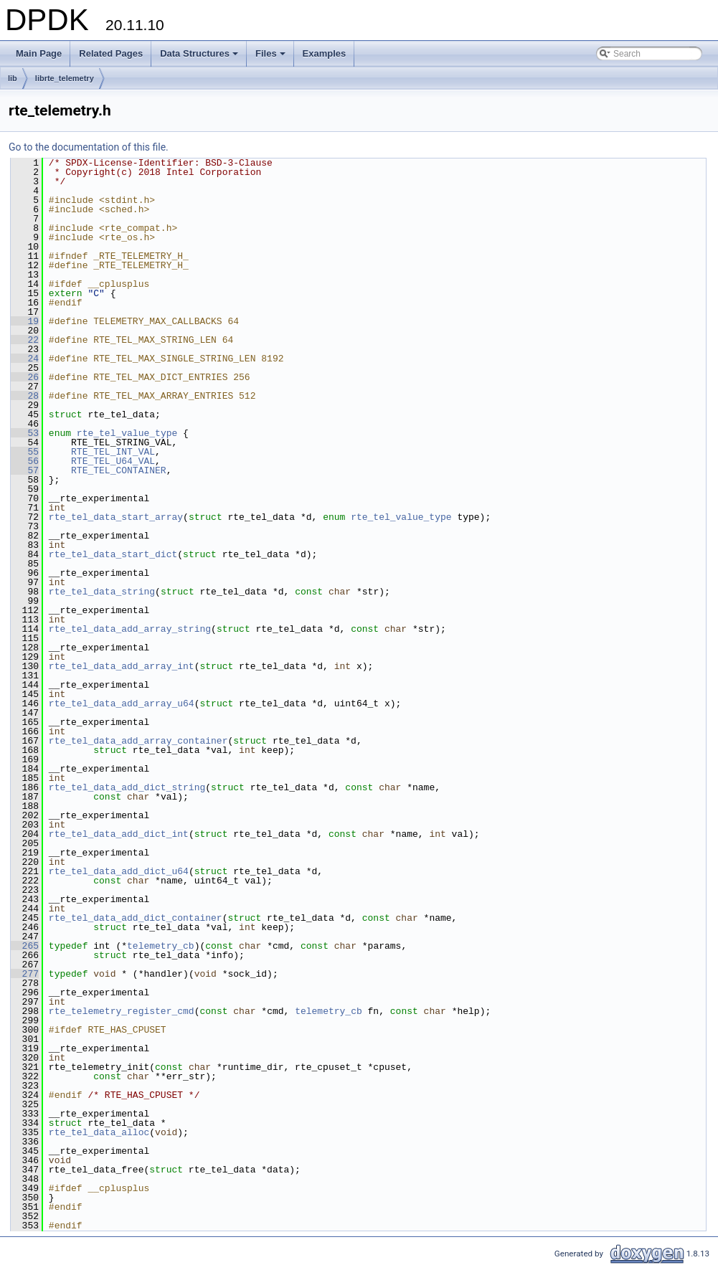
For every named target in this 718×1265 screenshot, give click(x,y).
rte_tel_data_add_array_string (130, 628)
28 (25, 395)
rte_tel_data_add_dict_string (127, 787)
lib (12, 78)
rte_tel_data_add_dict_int (119, 834)
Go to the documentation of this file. (89, 147)
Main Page (39, 53)
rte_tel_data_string (102, 591)
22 (25, 339)
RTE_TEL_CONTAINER (118, 470)
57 (25, 470)
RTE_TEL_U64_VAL (113, 461)
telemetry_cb (160, 945)
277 (25, 973)
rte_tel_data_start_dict (113, 554)
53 (25, 433)
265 (25, 945)
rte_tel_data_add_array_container (138, 740)
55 (25, 451)
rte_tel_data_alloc (99, 1132)
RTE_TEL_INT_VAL (113, 451)
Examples (324, 53)
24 (25, 358)
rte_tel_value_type (127, 433)
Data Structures (200, 57)
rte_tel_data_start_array (116, 517)
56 (25, 461)
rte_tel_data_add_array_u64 (121, 703)
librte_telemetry (64, 78)
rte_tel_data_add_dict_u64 (119, 871)
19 (25, 321)
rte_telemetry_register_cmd (121, 1011)
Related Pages (111, 53)
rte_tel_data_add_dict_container (135, 917)
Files (271, 57)
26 (25, 377)
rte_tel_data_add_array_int (121, 666)
